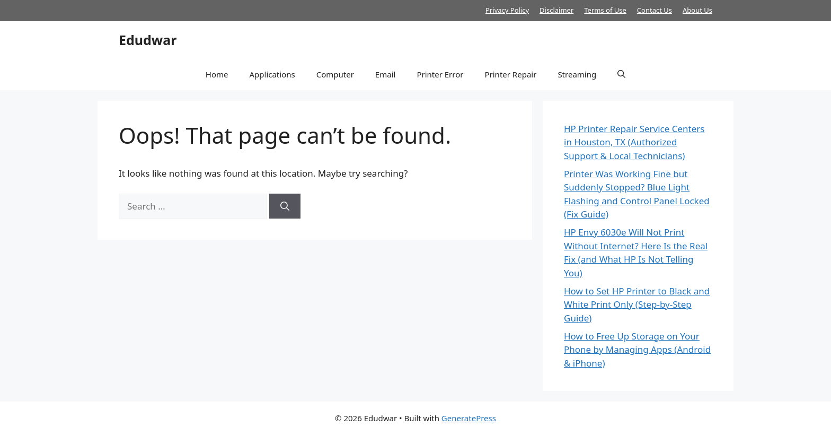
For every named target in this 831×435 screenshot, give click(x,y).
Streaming (577, 74)
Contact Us (654, 10)
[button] (621, 74)
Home (217, 74)
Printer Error (440, 74)
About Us (697, 10)
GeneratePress (468, 418)
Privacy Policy (507, 10)
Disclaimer (556, 10)
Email (385, 74)
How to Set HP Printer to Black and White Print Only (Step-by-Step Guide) (637, 304)
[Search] (284, 206)
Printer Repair (510, 74)
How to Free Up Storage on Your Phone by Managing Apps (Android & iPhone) (637, 349)
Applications (272, 74)
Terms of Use (605, 10)
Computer (335, 74)
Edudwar (147, 40)
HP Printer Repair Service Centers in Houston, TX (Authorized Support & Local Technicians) (634, 142)
